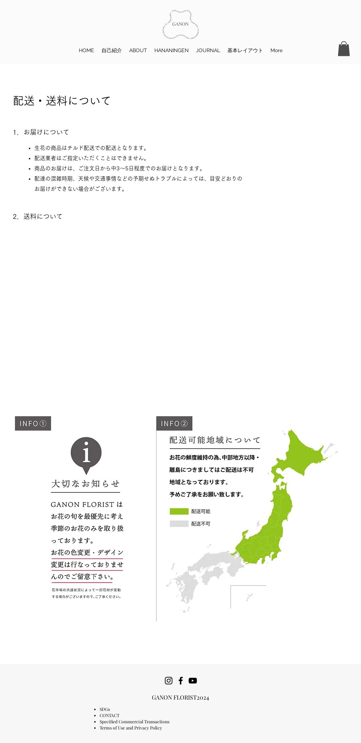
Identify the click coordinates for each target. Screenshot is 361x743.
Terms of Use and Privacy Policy (131, 728)
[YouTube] (193, 681)
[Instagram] (169, 681)
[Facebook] (181, 681)
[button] (344, 48)
